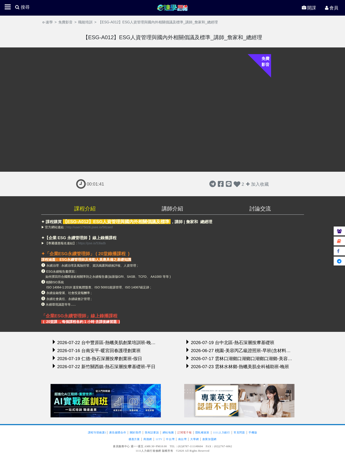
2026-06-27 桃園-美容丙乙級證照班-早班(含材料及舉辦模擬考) (239, 350)
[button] (7, 7)
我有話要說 (152, 432)
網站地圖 (168, 432)
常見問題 (239, 432)
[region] (172, 271)
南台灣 (182, 439)
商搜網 (147, 439)
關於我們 (135, 432)
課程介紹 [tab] (85, 209)
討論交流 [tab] (260, 209)
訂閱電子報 (185, 432)
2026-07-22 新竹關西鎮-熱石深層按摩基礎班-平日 (104, 366)
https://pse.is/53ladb (91, 243)
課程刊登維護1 (97, 432)
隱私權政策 (202, 432)
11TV (159, 439)
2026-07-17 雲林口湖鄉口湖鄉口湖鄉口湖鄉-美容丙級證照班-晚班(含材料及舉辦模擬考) (239, 358)
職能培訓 (85, 22)
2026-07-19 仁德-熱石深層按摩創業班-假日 (97, 358)
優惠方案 (134, 439)
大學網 (194, 439)
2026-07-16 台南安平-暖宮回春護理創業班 (97, 350)
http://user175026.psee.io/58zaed (89, 227)
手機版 (253, 432)
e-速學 (172, 7)
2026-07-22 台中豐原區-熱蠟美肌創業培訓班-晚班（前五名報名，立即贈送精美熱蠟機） (106, 342)
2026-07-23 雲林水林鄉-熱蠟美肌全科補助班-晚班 (237, 366)
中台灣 (170, 439)
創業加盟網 (209, 439)
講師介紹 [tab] (172, 209)
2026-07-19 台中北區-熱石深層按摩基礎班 (230, 342)
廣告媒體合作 (117, 432)
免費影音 (65, 22)
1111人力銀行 (221, 432)
